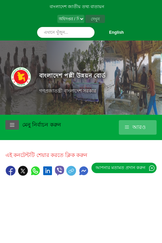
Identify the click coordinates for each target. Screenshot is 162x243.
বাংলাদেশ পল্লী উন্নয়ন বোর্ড (72, 75)
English (116, 32)
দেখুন (95, 19)
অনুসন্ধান (87, 32)
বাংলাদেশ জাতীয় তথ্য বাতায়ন (77, 6)
